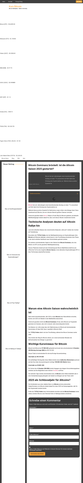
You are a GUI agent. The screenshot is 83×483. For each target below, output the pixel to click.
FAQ (18, 158)
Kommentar (33, 407)
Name (31, 428)
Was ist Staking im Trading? (13, 348)
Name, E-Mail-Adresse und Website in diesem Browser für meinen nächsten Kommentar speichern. (50, 449)
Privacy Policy (19, 1)
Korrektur (55, 370)
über (24, 158)
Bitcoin (45, 215)
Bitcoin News (5, 158)
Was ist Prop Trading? (13, 303)
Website (31, 441)
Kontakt (10, 1)
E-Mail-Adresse (34, 434)
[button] (77, 193)
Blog (13, 158)
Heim (3, 1)
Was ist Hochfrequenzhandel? (13, 209)
